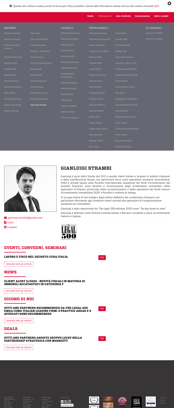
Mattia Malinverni (69, 67)
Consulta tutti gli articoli (19, 264)
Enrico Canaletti (122, 45)
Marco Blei (35, 33)
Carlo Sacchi (121, 122)
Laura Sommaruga (12, 104)
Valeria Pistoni (121, 110)
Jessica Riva (94, 116)
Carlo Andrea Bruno (39, 39)
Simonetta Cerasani (124, 57)
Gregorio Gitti (10, 69)
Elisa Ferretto (95, 86)
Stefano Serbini (68, 111)
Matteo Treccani (11, 110)
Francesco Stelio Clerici (126, 63)
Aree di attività (123, 16)
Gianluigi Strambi (38, 104)
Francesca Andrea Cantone (12, 47)
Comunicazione (142, 16)
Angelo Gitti (35, 69)
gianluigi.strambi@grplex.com (25, 217)
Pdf (102, 257)
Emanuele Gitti (67, 56)
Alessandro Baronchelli (100, 39)
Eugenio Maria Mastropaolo (67, 75)
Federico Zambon (123, 146)
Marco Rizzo (9, 92)
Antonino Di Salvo (97, 75)
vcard (10, 222)
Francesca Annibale (98, 33)
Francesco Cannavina (99, 51)
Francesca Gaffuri (97, 92)
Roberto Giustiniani (70, 62)
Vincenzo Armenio (12, 33)
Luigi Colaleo (95, 69)
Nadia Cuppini (67, 44)
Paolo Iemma (10, 75)
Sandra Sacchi (95, 122)
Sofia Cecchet (95, 57)
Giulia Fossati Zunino (125, 86)
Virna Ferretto (121, 81)
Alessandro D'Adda (154, 33)
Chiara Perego (36, 86)
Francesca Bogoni (12, 39)
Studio (90, 16)
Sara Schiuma (95, 134)
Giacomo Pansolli (38, 81)
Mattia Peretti (67, 94)
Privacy (162, 400)
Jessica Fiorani (10, 63)
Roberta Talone (96, 140)
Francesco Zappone (70, 117)
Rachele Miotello (97, 104)
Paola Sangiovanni (12, 98)
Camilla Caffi (121, 39)
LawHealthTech (67, 405)
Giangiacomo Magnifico (126, 98)
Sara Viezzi (94, 146)
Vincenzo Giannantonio (41, 63)
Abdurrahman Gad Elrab (126, 75)
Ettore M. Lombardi (154, 38)
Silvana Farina (95, 81)
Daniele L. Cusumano (40, 51)
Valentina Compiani (70, 38)
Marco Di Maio (67, 50)
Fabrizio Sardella (68, 105)
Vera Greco (120, 92)
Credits (163, 398)
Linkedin (12, 227)
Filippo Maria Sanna (98, 128)
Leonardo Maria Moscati (126, 104)
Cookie (162, 403)
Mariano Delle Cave (13, 57)
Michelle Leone (96, 98)
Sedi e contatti (161, 16)
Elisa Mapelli (36, 75)
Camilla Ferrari (37, 57)
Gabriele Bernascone (70, 33)
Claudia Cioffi (95, 63)
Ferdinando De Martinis (126, 69)
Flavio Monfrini (11, 81)
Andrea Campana (97, 45)
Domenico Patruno (12, 86)
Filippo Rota (66, 100)
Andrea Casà (121, 51)
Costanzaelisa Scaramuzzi (127, 128)
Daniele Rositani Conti (125, 116)
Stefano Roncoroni (39, 92)
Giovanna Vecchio (123, 140)
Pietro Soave (121, 134)
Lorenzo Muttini (96, 110)
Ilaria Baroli (120, 33)
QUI (156, 6)
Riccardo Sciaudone (39, 98)
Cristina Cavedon (38, 45)
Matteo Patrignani (69, 82)
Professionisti (104, 16)
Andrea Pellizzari (68, 88)
